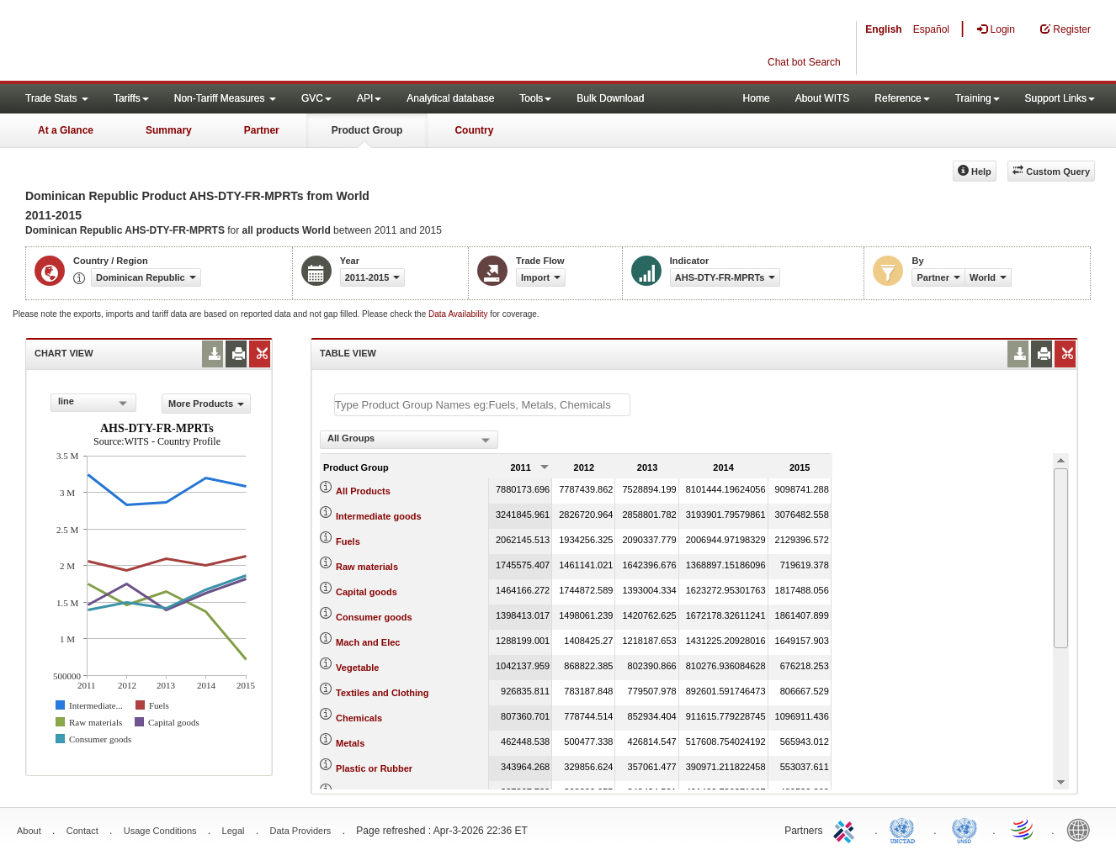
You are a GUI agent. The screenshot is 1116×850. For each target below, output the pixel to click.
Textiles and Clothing (382, 693)
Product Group (367, 130)
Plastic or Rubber (374, 768)
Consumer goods (374, 617)
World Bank (1082, 829)
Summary (169, 130)
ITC (847, 829)
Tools (535, 98)
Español (931, 29)
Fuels (348, 541)
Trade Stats (56, 98)
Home (756, 98)
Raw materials (367, 567)
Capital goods (366, 592)
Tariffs (131, 98)
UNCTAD (905, 829)
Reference (901, 98)
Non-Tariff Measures (225, 98)
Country (473, 130)
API (369, 98)
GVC (316, 98)
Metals (350, 743)
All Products (363, 491)
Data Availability (459, 314)
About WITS (822, 98)
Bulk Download (610, 98)
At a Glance (65, 130)
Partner (261, 130)
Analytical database (450, 98)
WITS (168, 42)
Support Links (1060, 98)
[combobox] (93, 402)
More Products (206, 404)
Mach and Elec (368, 642)
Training (977, 98)
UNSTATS (964, 829)
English (883, 29)
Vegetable (357, 668)
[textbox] (482, 404)
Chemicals (359, 718)
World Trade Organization (1023, 829)
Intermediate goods (378, 516)
